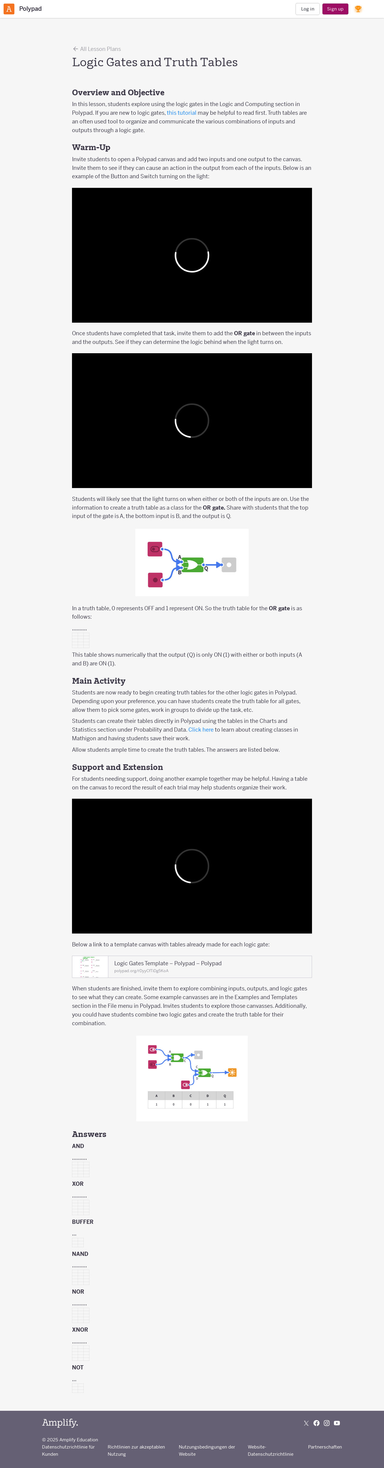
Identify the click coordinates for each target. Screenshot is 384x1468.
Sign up (335, 9)
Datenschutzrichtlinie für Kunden (68, 1450)
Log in (307, 9)
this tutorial (182, 112)
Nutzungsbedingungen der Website (207, 1450)
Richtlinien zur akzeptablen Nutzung (136, 1450)
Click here (201, 729)
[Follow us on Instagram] (327, 1423)
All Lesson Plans (96, 48)
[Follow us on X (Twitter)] (306, 1423)
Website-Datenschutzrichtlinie (270, 1450)
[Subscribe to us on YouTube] (337, 1423)
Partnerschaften (325, 1447)
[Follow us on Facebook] (316, 1423)
